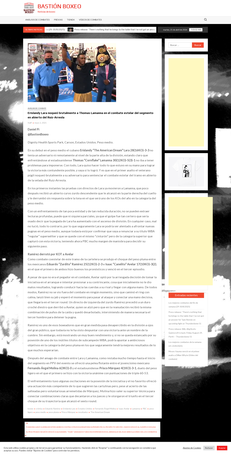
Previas (58, 19)
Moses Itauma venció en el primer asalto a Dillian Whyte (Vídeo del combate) (184, 355)
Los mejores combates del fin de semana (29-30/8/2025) (183, 304)
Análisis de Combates (37, 19)
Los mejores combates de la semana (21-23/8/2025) (185, 344)
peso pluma (53, 412)
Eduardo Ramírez (52, 408)
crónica (39, 408)
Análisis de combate (37, 108)
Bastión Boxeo (59, 6)
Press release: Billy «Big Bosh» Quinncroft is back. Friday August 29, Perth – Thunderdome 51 (185, 333)
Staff (30, 123)
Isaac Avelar (123, 408)
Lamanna (136, 408)
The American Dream (100, 412)
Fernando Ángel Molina (105, 408)
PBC (145, 408)
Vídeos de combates (90, 19)
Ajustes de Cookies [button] (192, 448)
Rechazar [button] (209, 448)
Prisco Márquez (68, 412)
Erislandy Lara (69, 408)
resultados (83, 412)
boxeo (30, 408)
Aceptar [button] (222, 448)
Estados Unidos (85, 408)
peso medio (40, 412)
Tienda (71, 19)
